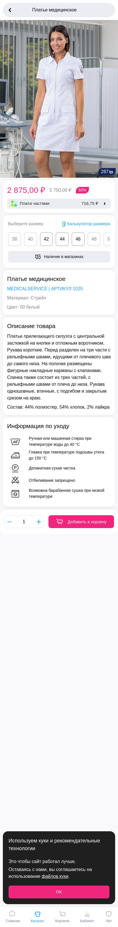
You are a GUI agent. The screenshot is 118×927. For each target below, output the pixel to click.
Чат (108, 916)
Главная (13, 916)
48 (94, 239)
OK (59, 891)
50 (110, 239)
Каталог (37, 916)
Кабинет (87, 916)
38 (14, 239)
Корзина (62, 916)
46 (78, 239)
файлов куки (55, 876)
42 (46, 239)
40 (30, 239)
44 (62, 239)
